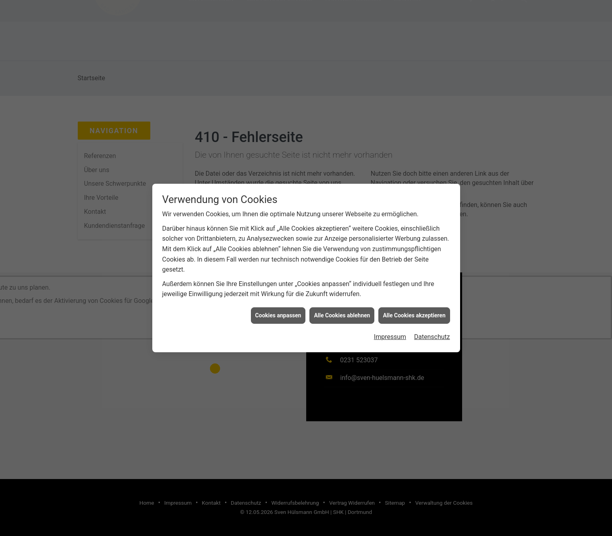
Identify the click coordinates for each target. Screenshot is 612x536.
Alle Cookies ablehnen (342, 312)
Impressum (390, 333)
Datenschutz (432, 333)
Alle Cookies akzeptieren (414, 312)
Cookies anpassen (278, 312)
